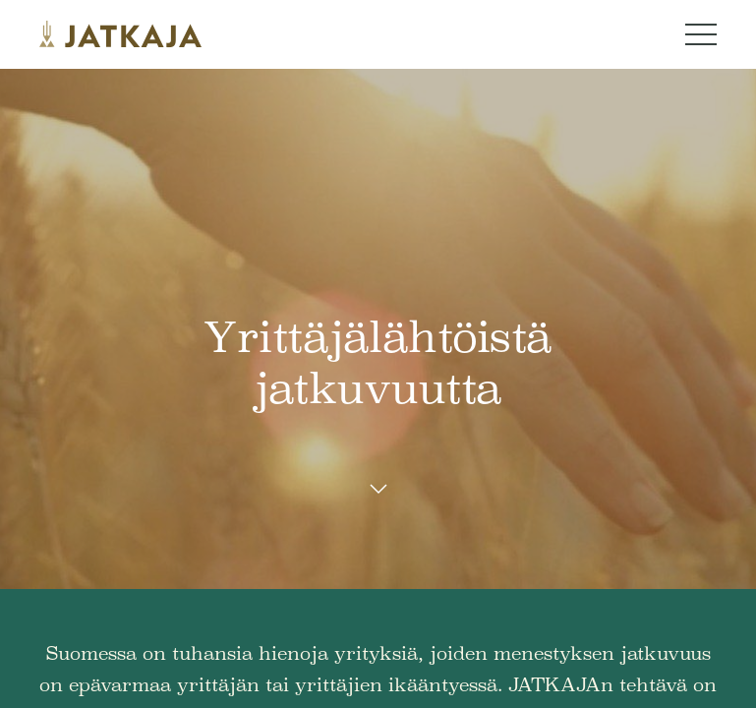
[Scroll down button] (378, 489)
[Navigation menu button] (701, 34)
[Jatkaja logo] (120, 34)
